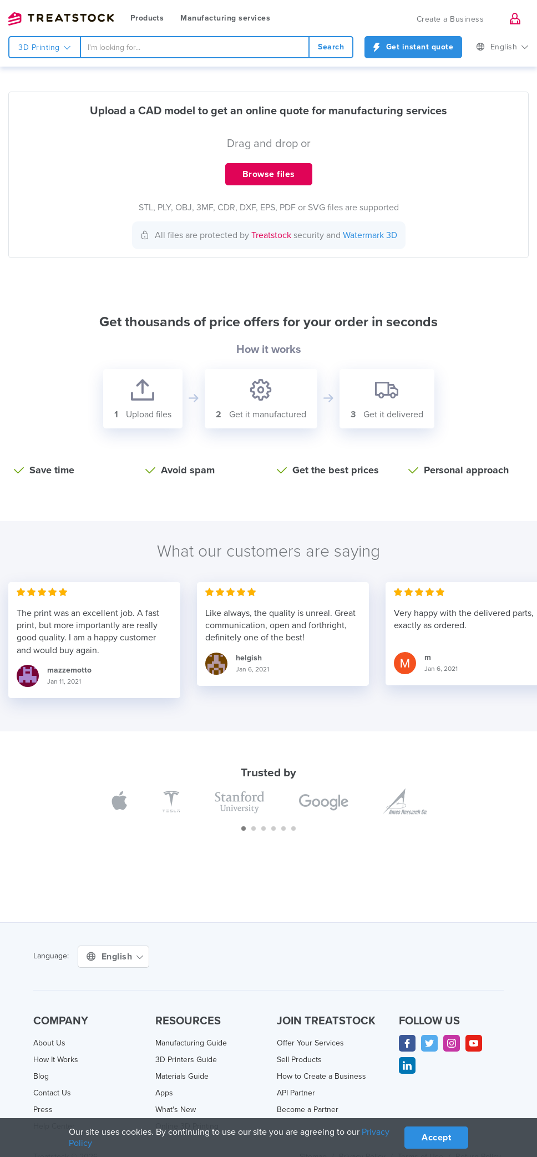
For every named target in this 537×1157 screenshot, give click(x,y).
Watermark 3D (370, 235)
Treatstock (61, 19)
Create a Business (450, 19)
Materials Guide (182, 1076)
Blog (41, 1076)
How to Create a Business (321, 1076)
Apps (164, 1093)
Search (331, 47)
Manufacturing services (225, 18)
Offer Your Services (310, 1043)
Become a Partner (307, 1109)
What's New (175, 1109)
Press (43, 1109)
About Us (49, 1043)
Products (147, 18)
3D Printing (44, 47)
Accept (436, 1137)
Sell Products (299, 1059)
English (502, 47)
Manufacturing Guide (191, 1043)
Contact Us (52, 1093)
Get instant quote (413, 47)
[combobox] (195, 47)
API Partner (296, 1093)
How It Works (55, 1059)
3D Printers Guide (186, 1059)
